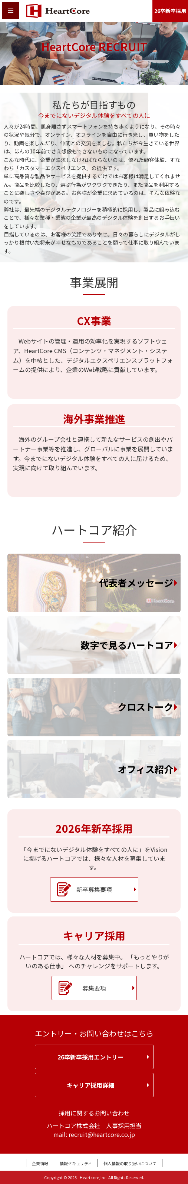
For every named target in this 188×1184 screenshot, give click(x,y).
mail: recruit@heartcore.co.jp (94, 1134)
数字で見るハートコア (126, 644)
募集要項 (94, 988)
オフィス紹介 (145, 769)
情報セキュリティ (76, 1163)
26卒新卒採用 (170, 10)
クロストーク (145, 706)
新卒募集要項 (94, 889)
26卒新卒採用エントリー (90, 1056)
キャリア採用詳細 (90, 1085)
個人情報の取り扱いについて (129, 1163)
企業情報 (40, 1163)
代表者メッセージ (136, 582)
